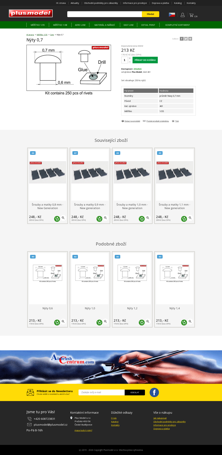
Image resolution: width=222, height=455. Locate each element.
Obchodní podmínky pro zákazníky (101, 2)
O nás (114, 418)
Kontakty (191, 2)
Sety (52, 34)
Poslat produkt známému (158, 121)
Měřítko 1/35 (42, 34)
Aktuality (75, 2)
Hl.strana (30, 34)
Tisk (177, 121)
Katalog (178, 2)
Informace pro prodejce (135, 2)
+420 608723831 (44, 419)
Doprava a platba (160, 2)
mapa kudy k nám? (83, 430)
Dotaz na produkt (132, 121)
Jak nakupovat (160, 418)
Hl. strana (61, 2)
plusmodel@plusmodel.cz (50, 424)
